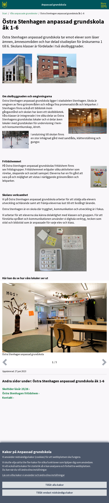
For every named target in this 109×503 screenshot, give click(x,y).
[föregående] (4, 362)
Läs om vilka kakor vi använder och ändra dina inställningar (33, 475)
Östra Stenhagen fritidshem (20, 393)
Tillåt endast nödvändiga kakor (54, 492)
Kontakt (7, 397)
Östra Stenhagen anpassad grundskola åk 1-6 (62, 13)
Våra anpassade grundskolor (24, 13)
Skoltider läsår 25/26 (15, 389)
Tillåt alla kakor (54, 485)
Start (4, 13)
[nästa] (104, 362)
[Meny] (104, 5)
